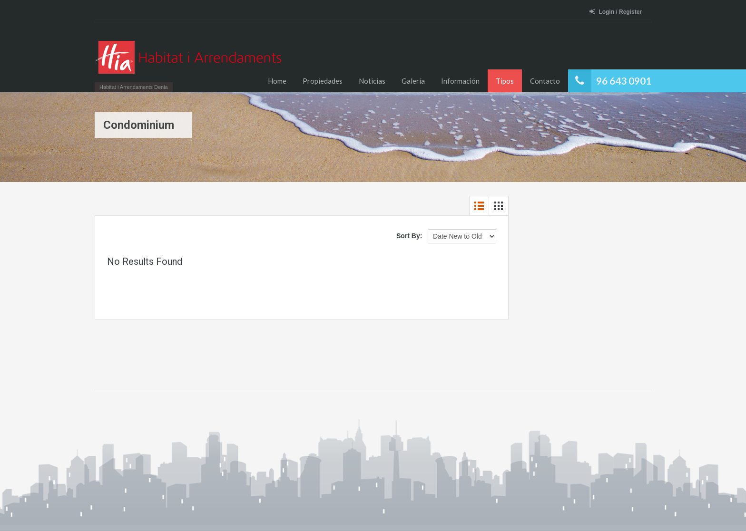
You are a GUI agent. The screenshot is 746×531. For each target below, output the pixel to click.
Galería (413, 81)
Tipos (505, 81)
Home (277, 81)
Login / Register (615, 11)
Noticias (372, 81)
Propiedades (323, 81)
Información (460, 81)
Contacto (545, 81)
